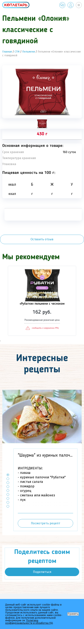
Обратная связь (62, 5)
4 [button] (7, 486)
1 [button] (7, 474)
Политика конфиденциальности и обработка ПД (29, 622)
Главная (7, 51)
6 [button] (7, 494)
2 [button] (7, 478)
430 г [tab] (42, 134)
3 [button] (7, 482)
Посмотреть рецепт (45, 523)
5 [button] (7, 490)
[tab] (42, 123)
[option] (42, 91)
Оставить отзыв (42, 239)
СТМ (17, 51)
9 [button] (7, 506)
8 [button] (7, 502)
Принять (73, 613)
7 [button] (7, 498)
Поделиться (42, 572)
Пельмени (28, 51)
